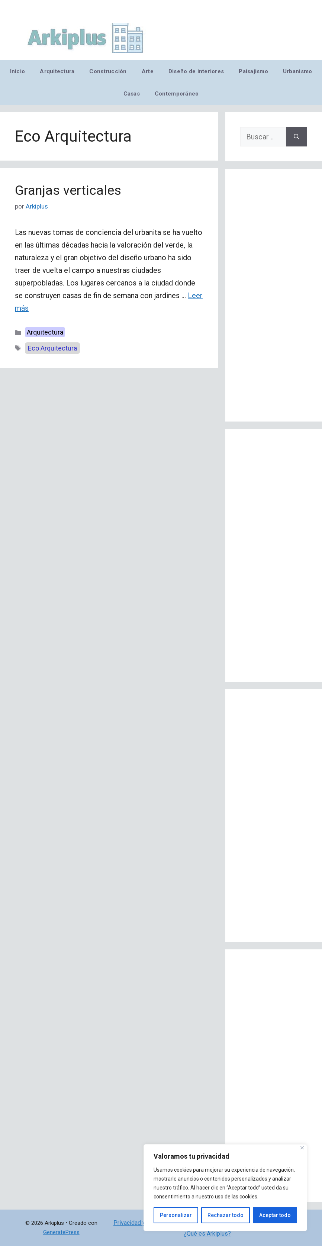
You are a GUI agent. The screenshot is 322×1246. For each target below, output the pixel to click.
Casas (131, 93)
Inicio (17, 71)
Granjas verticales (68, 190)
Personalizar (176, 1215)
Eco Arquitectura (52, 348)
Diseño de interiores (196, 71)
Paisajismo (253, 71)
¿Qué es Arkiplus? (207, 1233)
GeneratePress (61, 1232)
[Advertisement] (273, 295)
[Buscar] (296, 136)
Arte (148, 71)
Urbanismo (297, 71)
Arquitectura (57, 71)
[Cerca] (302, 1147)
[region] (225, 1187)
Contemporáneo (177, 93)
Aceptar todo (275, 1215)
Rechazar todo (225, 1215)
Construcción (107, 71)
